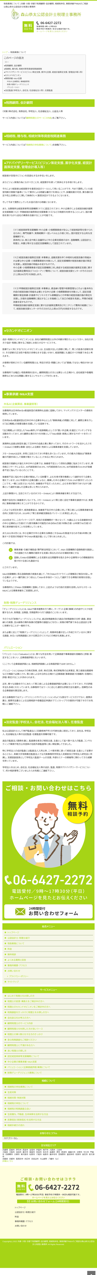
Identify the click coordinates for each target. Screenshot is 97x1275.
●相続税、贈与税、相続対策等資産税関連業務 (23, 69)
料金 (10, 949)
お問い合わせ (14, 971)
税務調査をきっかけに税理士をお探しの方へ (28, 1012)
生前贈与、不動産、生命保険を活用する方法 (28, 1114)
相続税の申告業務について (39, 145)
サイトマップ (13, 982)
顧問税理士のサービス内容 (38, 118)
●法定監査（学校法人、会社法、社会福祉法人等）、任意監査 (28, 90)
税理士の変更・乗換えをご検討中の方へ (26, 1001)
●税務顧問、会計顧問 (13, 66)
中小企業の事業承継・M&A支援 (22, 1062)
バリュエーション (13, 87)
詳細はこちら (7, 1161)
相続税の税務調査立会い (19, 1109)
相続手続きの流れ (16, 1125)
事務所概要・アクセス (17, 965)
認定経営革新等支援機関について (23, 1056)
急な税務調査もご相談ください (22, 1040)
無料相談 (12, 954)
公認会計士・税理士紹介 (19, 938)
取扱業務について (16, 943)
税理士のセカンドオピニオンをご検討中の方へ (29, 1007)
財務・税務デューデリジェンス (18, 84)
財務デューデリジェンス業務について (25, 1073)
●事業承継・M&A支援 (13, 78)
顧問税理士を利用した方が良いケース (25, 1029)
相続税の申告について (18, 1103)
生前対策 (12, 1092)
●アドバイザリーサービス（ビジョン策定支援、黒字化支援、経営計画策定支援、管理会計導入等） (43, 72)
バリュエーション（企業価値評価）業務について (29, 1067)
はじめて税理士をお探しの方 (21, 996)
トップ (5, 52)
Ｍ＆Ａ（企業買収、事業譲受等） (18, 82)
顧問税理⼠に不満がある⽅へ (21, 1045)
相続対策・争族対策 (17, 1098)
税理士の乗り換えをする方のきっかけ (25, 1034)
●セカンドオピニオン (12, 75)
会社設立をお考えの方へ (19, 1018)
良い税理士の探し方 (17, 1051)
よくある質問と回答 (17, 960)
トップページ (13, 932)
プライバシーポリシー (18, 976)
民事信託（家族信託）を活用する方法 (24, 1120)
